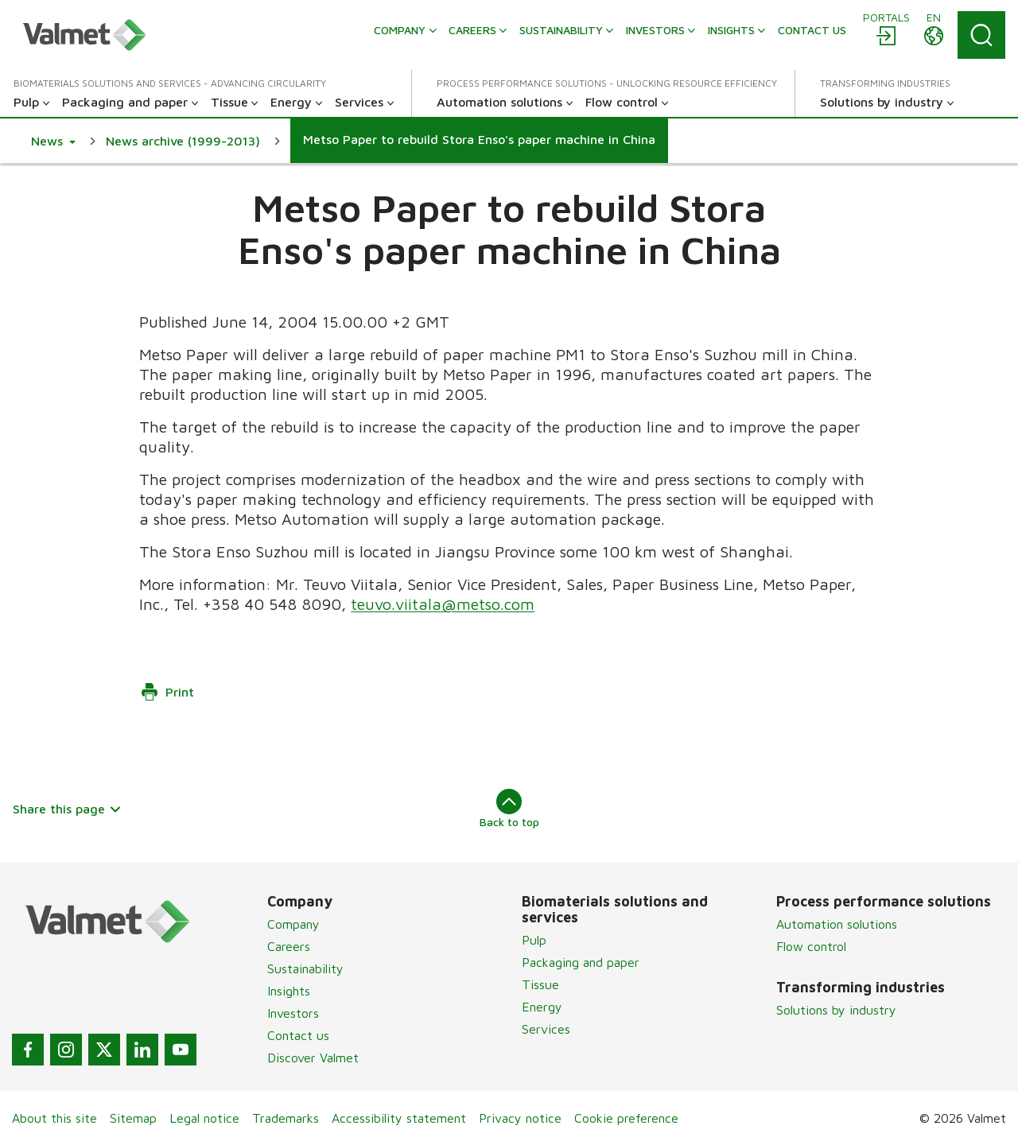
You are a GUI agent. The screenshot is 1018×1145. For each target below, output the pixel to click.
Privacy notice (520, 1118)
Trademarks (285, 1118)
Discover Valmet (313, 1057)
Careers (288, 946)
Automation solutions (836, 924)
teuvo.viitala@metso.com (442, 604)
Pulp (534, 940)
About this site (54, 1118)
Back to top (509, 809)
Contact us (298, 1035)
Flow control (811, 946)
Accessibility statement (399, 1118)
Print (167, 691)
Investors (293, 1013)
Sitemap (133, 1118)
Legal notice (204, 1118)
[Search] (981, 35)
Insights (288, 991)
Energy (542, 1006)
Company (293, 924)
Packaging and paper (580, 962)
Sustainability (305, 968)
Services (546, 1029)
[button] (53, 141)
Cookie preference (626, 1118)
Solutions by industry (836, 1010)
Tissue (540, 984)
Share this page (67, 809)
